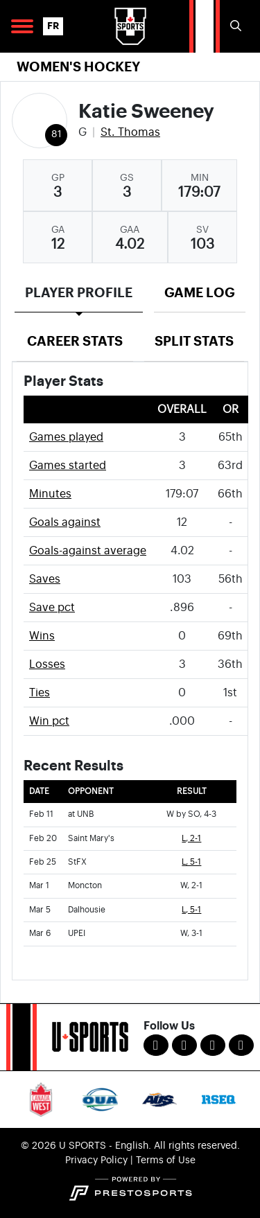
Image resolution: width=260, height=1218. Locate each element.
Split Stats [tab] (194, 341)
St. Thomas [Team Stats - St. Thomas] (130, 132)
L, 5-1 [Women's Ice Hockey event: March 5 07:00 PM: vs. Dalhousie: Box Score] (191, 910)
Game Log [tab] (199, 292)
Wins (42, 636)
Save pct (52, 607)
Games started (67, 465)
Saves (44, 579)
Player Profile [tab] (78, 292)
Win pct (49, 721)
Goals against (65, 522)
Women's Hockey (78, 66)
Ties (39, 692)
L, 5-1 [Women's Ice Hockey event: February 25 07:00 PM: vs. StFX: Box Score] (191, 862)
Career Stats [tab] (75, 341)
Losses (47, 664)
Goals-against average (87, 550)
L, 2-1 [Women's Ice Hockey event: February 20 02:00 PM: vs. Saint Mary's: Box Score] (191, 838)
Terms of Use (166, 1160)
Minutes (50, 494)
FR (53, 25)
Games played (66, 437)
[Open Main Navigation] (22, 26)
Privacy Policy (96, 1160)
